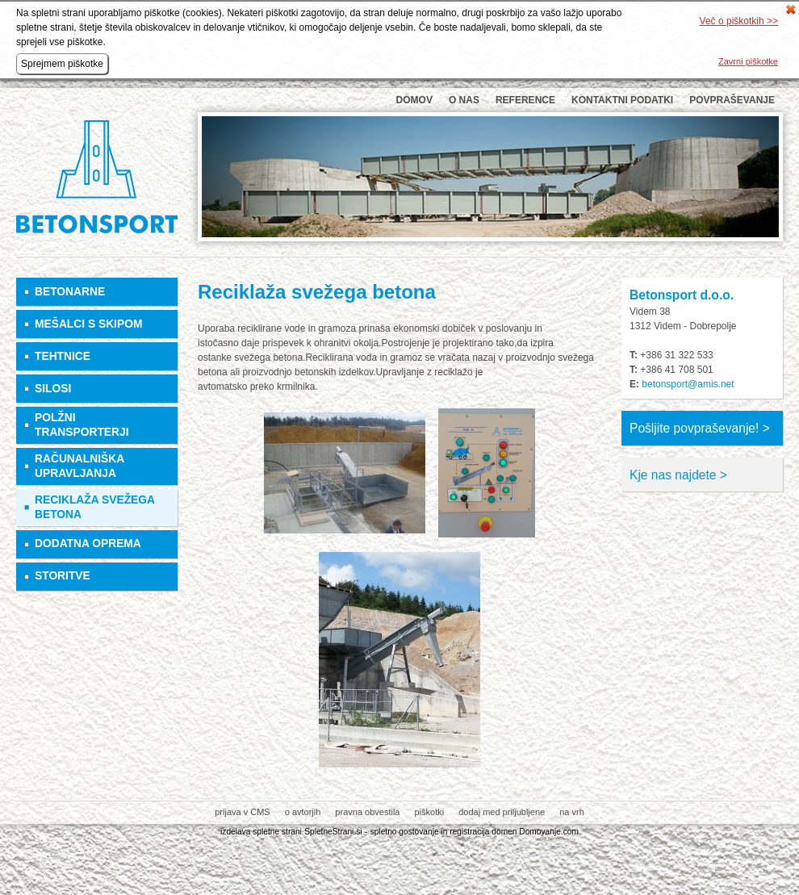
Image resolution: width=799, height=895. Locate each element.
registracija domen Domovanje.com (514, 831)
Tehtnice (62, 356)
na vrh (571, 812)
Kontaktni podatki (622, 100)
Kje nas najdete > (678, 475)
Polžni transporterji (82, 425)
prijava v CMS (242, 812)
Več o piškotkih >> (739, 21)
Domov (414, 100)
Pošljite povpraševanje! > (700, 428)
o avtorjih (303, 812)
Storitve (62, 576)
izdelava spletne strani (261, 831)
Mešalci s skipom (88, 324)
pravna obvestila (367, 812)
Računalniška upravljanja (79, 466)
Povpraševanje (732, 100)
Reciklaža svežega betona (94, 507)
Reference (525, 100)
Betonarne (70, 292)
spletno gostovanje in (410, 831)
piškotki (429, 812)
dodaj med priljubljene (501, 812)
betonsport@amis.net (688, 384)
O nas (464, 100)
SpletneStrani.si (333, 831)
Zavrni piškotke (748, 61)
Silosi (53, 389)
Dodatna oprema (88, 543)
